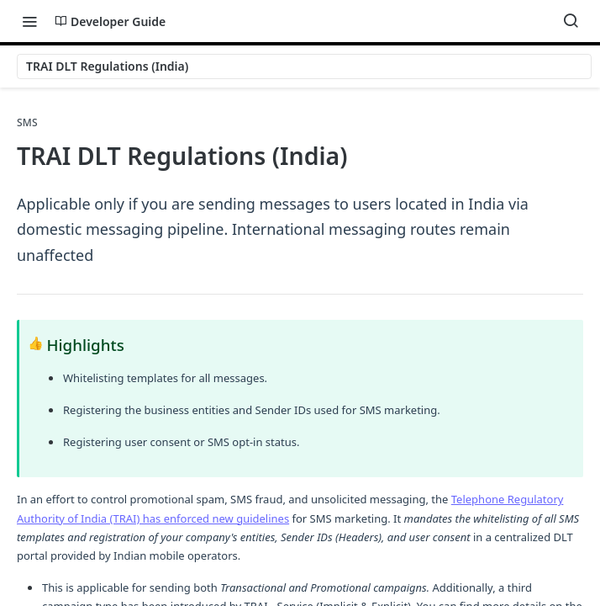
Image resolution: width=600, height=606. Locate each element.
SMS (27, 123)
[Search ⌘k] (570, 21)
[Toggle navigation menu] (29, 21)
